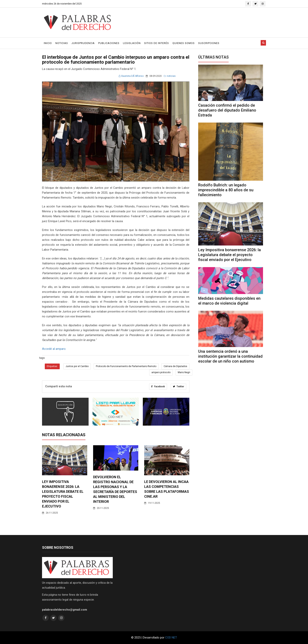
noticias (170, 76)
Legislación (132, 43)
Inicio (48, 43)
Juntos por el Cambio (77, 366)
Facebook (158, 386)
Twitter (178, 386)
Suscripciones (208, 43)
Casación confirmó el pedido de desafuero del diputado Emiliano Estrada (227, 110)
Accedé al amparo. (54, 349)
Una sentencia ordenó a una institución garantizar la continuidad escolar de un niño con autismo (230, 356)
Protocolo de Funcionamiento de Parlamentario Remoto (126, 366)
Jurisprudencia (83, 43)
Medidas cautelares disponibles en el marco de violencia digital (229, 301)
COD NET (171, 637)
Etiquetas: (52, 366)
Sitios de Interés (156, 43)
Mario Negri (184, 372)
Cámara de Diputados (175, 366)
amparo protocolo (160, 372)
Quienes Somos (183, 43)
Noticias (61, 43)
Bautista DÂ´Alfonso (131, 76)
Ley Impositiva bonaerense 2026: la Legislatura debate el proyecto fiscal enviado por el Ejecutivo (229, 254)
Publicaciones (108, 43)
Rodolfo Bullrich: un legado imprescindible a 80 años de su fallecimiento (225, 190)
